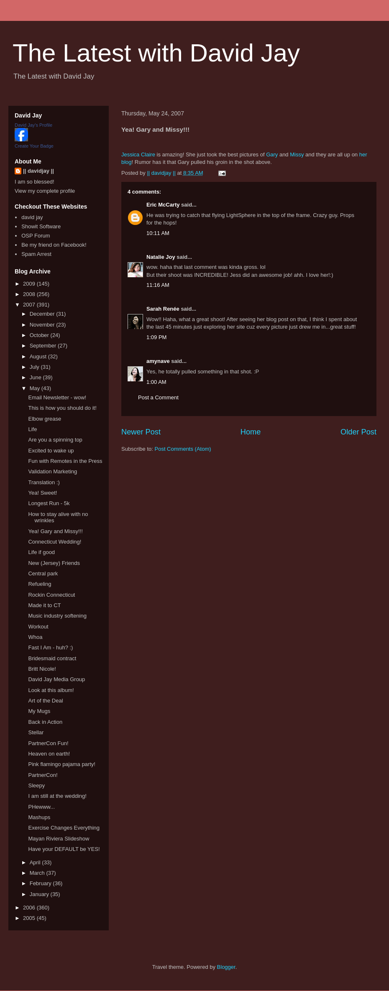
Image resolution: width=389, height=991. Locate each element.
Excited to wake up (51, 450)
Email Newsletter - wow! (57, 397)
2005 (30, 918)
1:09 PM (156, 337)
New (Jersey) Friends (54, 563)
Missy (297, 154)
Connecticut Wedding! (54, 542)
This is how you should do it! (62, 408)
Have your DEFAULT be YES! (64, 849)
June (36, 377)
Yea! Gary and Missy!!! (55, 531)
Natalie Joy (160, 257)
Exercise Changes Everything (64, 828)
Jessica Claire (138, 154)
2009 (30, 284)
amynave (158, 361)
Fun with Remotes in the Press (65, 461)
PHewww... (41, 807)
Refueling (39, 584)
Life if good (41, 552)
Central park (43, 573)
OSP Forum (35, 235)
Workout (38, 626)
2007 (30, 304)
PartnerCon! (42, 775)
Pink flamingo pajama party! (61, 764)
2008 (30, 294)
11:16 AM (157, 285)
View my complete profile (45, 191)
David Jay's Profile (33, 125)
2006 (30, 907)
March (38, 873)
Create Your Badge (34, 145)
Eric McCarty (162, 205)
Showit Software (41, 226)
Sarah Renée (162, 309)
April (36, 862)
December (43, 314)
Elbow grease (44, 419)
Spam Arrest (36, 254)
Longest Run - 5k (48, 503)
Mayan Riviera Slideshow (58, 838)
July (35, 367)
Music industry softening (57, 616)
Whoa (35, 637)
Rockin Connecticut (51, 595)
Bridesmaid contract (52, 658)
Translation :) (43, 482)
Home (251, 432)
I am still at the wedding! (57, 796)
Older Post (358, 432)
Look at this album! (51, 690)
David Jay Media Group (56, 679)
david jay (32, 217)
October (40, 335)
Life (32, 429)
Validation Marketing (52, 471)
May (35, 388)
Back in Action (45, 722)
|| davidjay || (38, 171)
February (41, 883)
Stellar (36, 732)
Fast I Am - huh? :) (50, 647)
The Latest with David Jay (156, 53)
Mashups (39, 817)
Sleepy (36, 785)
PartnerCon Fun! (48, 743)
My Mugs (39, 711)
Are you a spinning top (55, 440)
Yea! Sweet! (42, 493)
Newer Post (141, 432)
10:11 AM (157, 233)
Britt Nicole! (42, 669)
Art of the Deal (45, 700)
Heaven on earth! (49, 754)
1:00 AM (156, 382)
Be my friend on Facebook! (53, 245)
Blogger (226, 967)
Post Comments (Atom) (183, 449)
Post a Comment (158, 397)
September (44, 345)
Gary (272, 154)
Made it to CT (44, 605)
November (43, 325)
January (40, 894)
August (39, 356)
